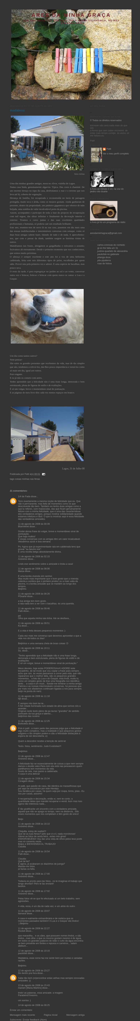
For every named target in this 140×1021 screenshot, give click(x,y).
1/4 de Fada (24, 496)
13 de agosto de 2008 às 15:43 (34, 985)
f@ (19, 698)
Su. (20, 650)
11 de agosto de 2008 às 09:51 (34, 623)
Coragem (23, 781)
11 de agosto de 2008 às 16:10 (34, 824)
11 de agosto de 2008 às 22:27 (34, 928)
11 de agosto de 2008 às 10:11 (34, 648)
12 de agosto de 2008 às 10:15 (34, 951)
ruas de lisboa (104, 263)
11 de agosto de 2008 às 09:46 (34, 608)
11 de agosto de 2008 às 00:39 (34, 524)
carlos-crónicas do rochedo (111, 245)
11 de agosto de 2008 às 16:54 (34, 851)
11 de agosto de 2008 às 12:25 (34, 721)
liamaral (22, 913)
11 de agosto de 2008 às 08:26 (34, 594)
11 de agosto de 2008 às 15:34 (34, 778)
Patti (20, 611)
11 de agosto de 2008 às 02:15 (34, 556)
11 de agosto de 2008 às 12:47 (34, 756)
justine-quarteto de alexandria (112, 251)
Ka (19, 626)
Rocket (21, 931)
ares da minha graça (71, 15)
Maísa (21, 571)
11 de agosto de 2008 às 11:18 (34, 696)
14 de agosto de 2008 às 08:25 (34, 1005)
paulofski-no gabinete (108, 254)
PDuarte (22, 596)
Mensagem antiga (75, 1015)
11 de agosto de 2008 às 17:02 (34, 891)
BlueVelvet (23, 526)
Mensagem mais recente (22, 1015)
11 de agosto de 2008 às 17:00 (34, 874)
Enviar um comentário (21, 1010)
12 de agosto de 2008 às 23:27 (34, 970)
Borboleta (23, 723)
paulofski (22, 953)
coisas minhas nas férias (27, 479)
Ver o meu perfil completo (116, 153)
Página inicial (50, 1015)
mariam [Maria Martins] (30, 988)
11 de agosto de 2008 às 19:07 (34, 911)
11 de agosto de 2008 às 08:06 (34, 568)
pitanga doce (103, 257)
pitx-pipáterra (104, 260)
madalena (17, 110)
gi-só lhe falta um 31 (107, 248)
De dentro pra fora (27, 973)
